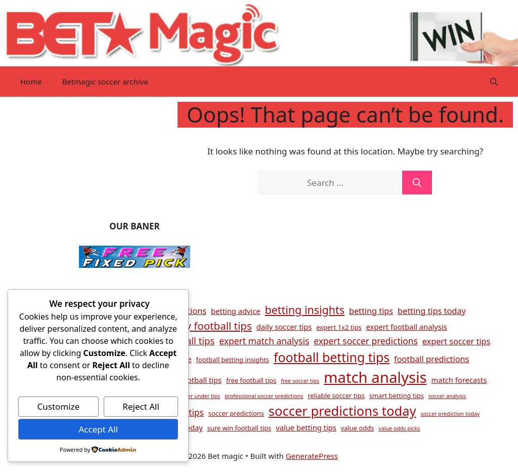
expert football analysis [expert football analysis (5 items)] (406, 327)
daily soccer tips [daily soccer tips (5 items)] (284, 327)
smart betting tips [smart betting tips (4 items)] (396, 395)
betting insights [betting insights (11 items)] (304, 309)
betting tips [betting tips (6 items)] (371, 311)
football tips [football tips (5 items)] (201, 380)
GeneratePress (312, 456)
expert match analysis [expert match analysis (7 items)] (264, 341)
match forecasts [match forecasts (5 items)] (459, 380)
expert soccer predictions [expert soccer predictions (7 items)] (366, 341)
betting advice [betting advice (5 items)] (236, 311)
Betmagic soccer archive (105, 81)
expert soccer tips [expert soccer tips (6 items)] (456, 341)
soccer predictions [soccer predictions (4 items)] (236, 413)
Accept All (97, 429)
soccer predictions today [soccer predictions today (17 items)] (342, 410)
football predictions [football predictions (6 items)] (431, 359)
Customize (58, 406)
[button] (494, 81)
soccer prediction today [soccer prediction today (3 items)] (450, 413)
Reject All (140, 406)
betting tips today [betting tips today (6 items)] (432, 311)
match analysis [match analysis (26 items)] (375, 377)
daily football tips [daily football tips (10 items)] (210, 326)
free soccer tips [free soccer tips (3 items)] (300, 380)
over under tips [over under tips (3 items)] (201, 396)
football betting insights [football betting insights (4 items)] (232, 359)
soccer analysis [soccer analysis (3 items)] (447, 396)
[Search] (417, 183)
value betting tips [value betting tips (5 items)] (306, 427)
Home (31, 81)
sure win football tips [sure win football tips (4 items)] (239, 427)
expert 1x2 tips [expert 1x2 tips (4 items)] (338, 327)
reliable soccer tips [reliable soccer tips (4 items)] (336, 395)
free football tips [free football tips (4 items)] (251, 380)
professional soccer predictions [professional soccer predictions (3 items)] (264, 396)
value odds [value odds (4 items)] (357, 427)
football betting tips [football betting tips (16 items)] (332, 357)
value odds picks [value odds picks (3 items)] (399, 428)
